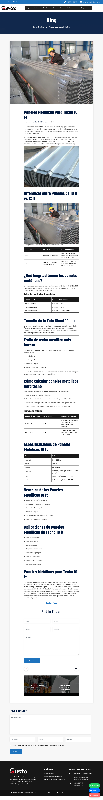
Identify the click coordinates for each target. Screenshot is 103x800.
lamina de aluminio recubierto (54, 783)
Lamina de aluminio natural (52, 780)
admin (47, 122)
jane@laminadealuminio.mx (82, 781)
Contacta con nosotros (73, 8)
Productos (37, 8)
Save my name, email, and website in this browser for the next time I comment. (39, 749)
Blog (85, 8)
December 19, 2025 (37, 122)
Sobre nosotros (59, 8)
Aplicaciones (48, 8)
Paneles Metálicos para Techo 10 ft (41, 138)
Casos (91, 8)
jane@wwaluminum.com (81, 783)
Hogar (29, 8)
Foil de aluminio (48, 778)
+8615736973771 (78, 787)
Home (35, 27)
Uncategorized (42, 27)
